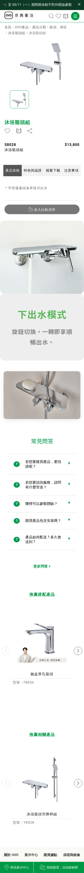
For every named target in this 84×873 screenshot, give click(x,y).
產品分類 (39, 27)
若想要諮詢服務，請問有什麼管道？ (43, 487)
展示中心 (31, 855)
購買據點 (50, 855)
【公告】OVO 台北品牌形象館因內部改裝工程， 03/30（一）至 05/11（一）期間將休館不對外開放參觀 (37, 5)
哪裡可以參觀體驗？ (41, 507)
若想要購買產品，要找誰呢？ (43, 467)
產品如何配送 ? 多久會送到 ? (43, 542)
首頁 (7, 27)
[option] (42, 61)
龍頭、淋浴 (58, 27)
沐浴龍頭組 (16, 33)
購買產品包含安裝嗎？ (43, 524)
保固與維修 (71, 855)
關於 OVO (11, 855)
